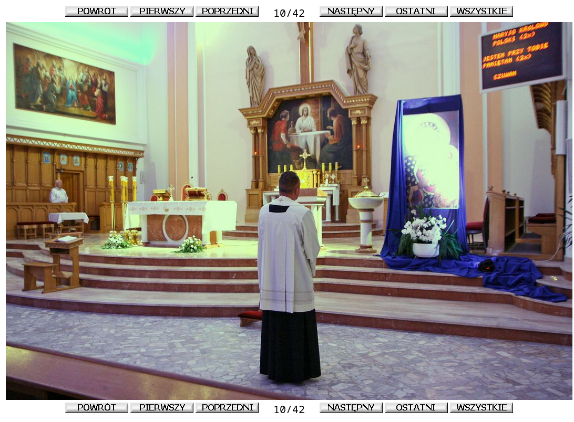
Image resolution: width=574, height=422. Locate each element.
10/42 (289, 13)
